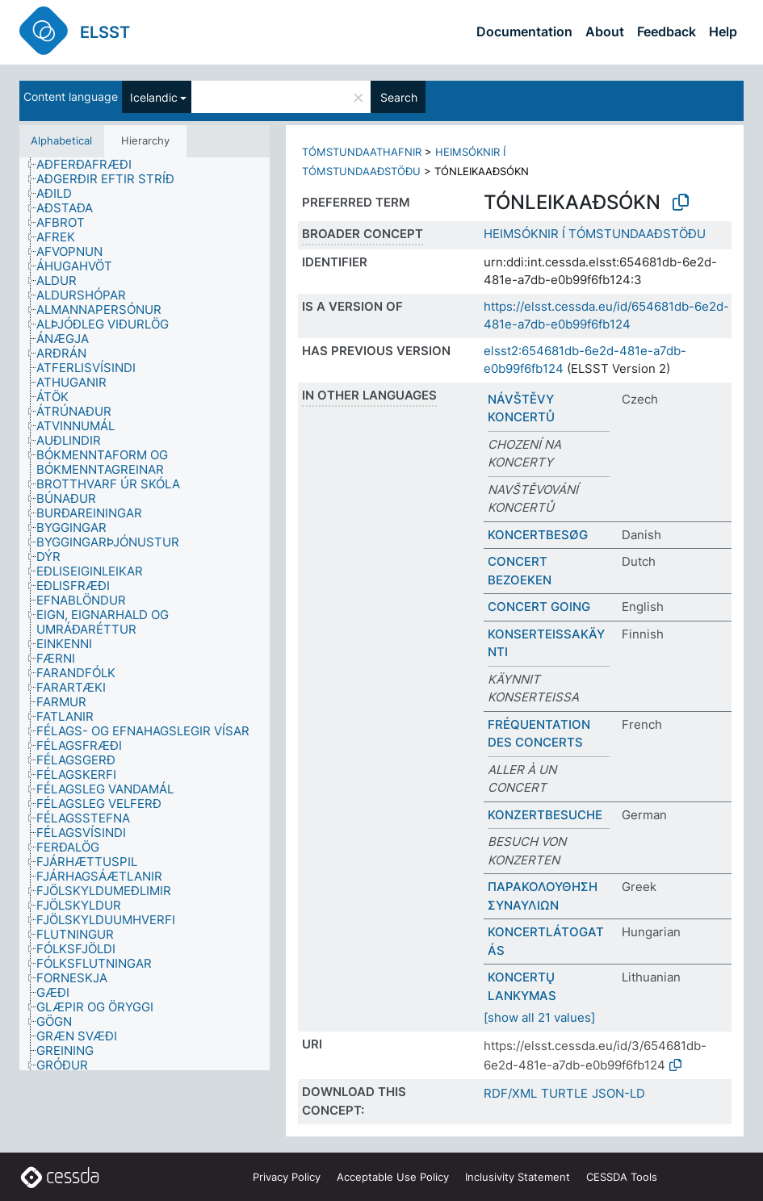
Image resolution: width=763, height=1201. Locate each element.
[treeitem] (91, 164)
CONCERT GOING (539, 606)
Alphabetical (61, 140)
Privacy (287, 1176)
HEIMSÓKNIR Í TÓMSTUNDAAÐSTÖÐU (595, 233)
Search (398, 97)
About (604, 31)
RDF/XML (510, 1093)
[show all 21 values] (539, 1017)
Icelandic (154, 97)
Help (723, 31)
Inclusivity (517, 1176)
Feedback (666, 31)
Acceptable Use (393, 1176)
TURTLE (564, 1093)
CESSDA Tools (621, 1176)
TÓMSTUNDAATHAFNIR (361, 151)
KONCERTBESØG (538, 534)
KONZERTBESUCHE (545, 814)
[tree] (144, 613)
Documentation (524, 31)
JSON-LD (618, 1093)
